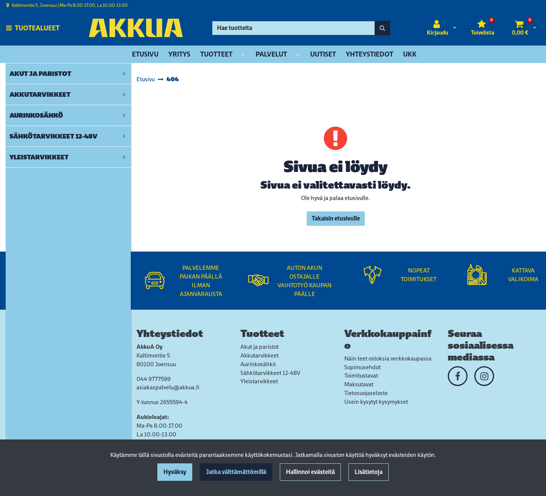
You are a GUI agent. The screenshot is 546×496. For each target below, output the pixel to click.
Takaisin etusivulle (336, 218)
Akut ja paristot (259, 346)
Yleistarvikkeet (259, 381)
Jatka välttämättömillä (236, 472)
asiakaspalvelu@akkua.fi (167, 387)
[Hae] (293, 28)
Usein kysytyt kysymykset (376, 401)
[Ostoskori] (520, 28)
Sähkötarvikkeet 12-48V (270, 372)
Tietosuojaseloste (366, 393)
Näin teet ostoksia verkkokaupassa (387, 358)
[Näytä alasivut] (243, 54)
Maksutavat (358, 384)
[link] (124, 73)
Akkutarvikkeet (259, 355)
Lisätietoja (369, 472)
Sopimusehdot (362, 367)
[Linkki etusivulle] (135, 28)
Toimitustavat (361, 375)
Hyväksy (174, 472)
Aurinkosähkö (258, 364)
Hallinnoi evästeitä (310, 472)
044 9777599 (153, 379)
